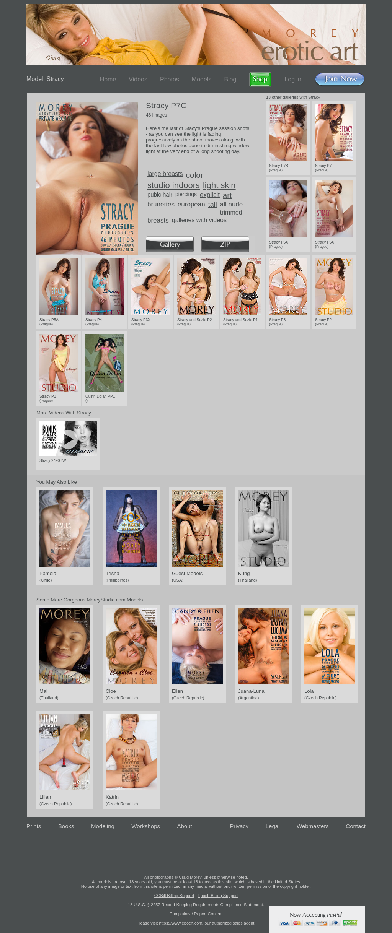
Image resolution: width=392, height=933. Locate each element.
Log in (292, 79)
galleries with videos (199, 220)
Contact (356, 826)
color (195, 175)
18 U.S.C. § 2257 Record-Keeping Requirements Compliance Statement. (196, 904)
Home (108, 79)
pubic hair (159, 194)
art (227, 195)
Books (66, 826)
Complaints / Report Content (196, 914)
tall (212, 204)
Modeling (102, 826)
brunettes (161, 204)
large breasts (165, 174)
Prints (33, 826)
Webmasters (313, 826)
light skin (219, 185)
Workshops (145, 826)
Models (202, 79)
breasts (158, 220)
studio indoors (173, 185)
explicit (210, 194)
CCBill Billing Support (174, 895)
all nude (231, 204)
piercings (186, 194)
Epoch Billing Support (218, 895)
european (191, 204)
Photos (169, 79)
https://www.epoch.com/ (181, 923)
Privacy (239, 826)
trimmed (231, 212)
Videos (138, 79)
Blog (230, 79)
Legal (273, 826)
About (184, 826)
